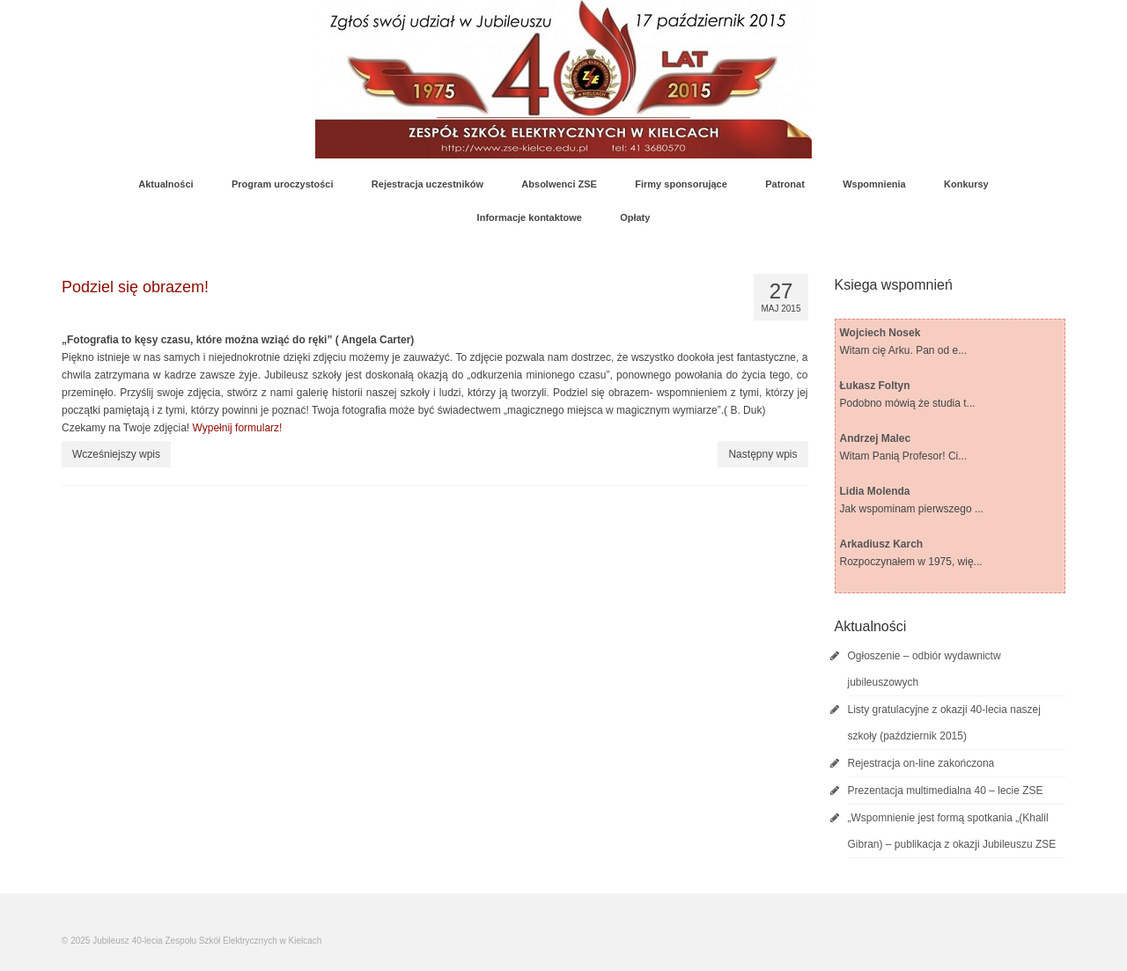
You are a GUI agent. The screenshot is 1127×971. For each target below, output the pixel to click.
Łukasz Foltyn (875, 385)
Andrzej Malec (875, 438)
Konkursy (966, 184)
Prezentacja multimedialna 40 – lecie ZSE (945, 790)
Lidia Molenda (875, 491)
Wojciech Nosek (880, 333)
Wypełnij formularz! (238, 428)
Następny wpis (762, 454)
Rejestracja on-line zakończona (921, 763)
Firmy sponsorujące (681, 184)
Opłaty (635, 217)
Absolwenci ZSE (559, 184)
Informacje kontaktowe (529, 217)
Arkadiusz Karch (882, 544)
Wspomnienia (874, 184)
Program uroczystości (283, 184)
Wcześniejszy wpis (116, 454)
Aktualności (165, 184)
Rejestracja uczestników (427, 184)
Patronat (785, 184)
